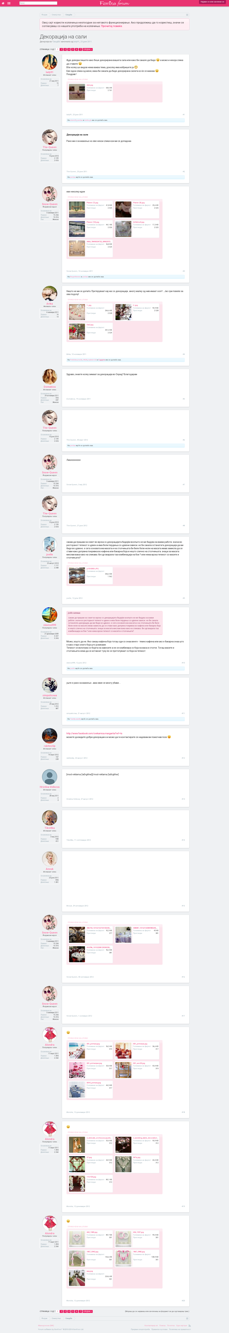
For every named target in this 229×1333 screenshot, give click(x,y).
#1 (184, 115)
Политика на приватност (180, 1329)
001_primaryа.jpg (140, 1044)
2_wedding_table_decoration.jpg (146, 1138)
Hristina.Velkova (49, 786)
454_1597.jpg (138, 1232)
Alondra (49, 1044)
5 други (101, 360)
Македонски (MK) (46, 1326)
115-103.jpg (91, 1177)
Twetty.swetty (75, 719)
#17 (183, 1016)
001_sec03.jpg (139, 1063)
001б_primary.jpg (94, 1083)
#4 (184, 354)
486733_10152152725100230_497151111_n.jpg (105, 928)
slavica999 (49, 625)
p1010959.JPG (93, 569)
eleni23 (73, 120)
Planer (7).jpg (92, 203)
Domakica (50, 386)
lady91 (77, 42)
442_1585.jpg (92, 1232)
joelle (49, 554)
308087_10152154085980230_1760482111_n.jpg (152, 928)
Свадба (56, 42)
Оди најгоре (181, 1326)
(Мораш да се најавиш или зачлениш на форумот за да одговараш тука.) (157, 1311)
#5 (184, 399)
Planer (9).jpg (139, 203)
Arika (49, 303)
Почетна (171, 1326)
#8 (184, 526)
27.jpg (89, 1157)
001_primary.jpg (93, 1044)
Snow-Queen (49, 204)
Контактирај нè (151, 1326)
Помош (162, 1326)
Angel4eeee (75, 277)
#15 (183, 906)
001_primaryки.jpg (94, 1063)
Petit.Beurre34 (76, 360)
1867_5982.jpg (139, 1252)
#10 (183, 663)
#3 (184, 271)
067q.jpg (136, 1157)
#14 (183, 840)
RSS (190, 1326)
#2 (184, 172)
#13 (183, 799)
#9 (184, 598)
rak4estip (49, 745)
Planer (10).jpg (93, 222)
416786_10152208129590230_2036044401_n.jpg (106, 947)
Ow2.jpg (90, 325)
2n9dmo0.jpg (138, 222)
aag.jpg (90, 1271)
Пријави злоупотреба (140, 1329)
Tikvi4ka (50, 827)
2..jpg (135, 305)
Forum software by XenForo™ (61, 1329)
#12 (183, 758)
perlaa (80, 120)
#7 (184, 485)
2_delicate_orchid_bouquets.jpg (100, 1138)
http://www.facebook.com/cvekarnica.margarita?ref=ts (94, 733)
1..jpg (89, 305)
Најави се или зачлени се (212, 2)
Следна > (87, 49)
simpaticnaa (49, 695)
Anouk (49, 868)
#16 (183, 977)
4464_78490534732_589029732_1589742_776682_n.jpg (108, 242)
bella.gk (88, 120)
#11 (183, 713)
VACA (85, 360)
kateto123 (92, 360)
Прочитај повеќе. (112, 26)
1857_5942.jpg (92, 1252)
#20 (183, 1301)
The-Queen (49, 147)
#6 (184, 440)
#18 (183, 1112)
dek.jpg (90, 85)
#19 (183, 1206)
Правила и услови (159, 1329)
